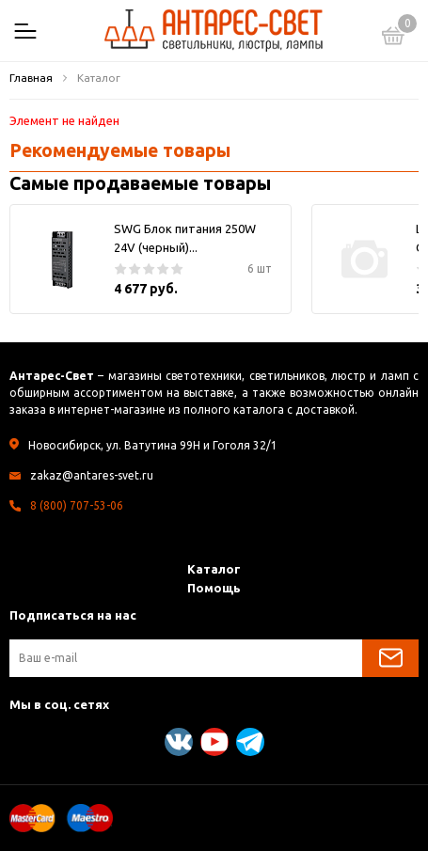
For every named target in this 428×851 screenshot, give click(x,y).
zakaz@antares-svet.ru (91, 475)
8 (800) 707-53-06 (76, 505)
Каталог (214, 568)
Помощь (214, 587)
